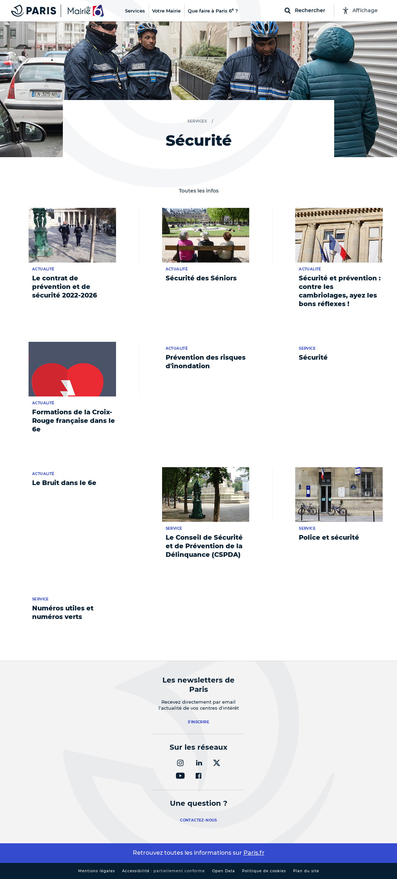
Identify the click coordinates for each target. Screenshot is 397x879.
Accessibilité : (163, 871)
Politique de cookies (264, 871)
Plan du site (306, 871)
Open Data (223, 871)
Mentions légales (96, 871)
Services (197, 121)
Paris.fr (254, 852)
